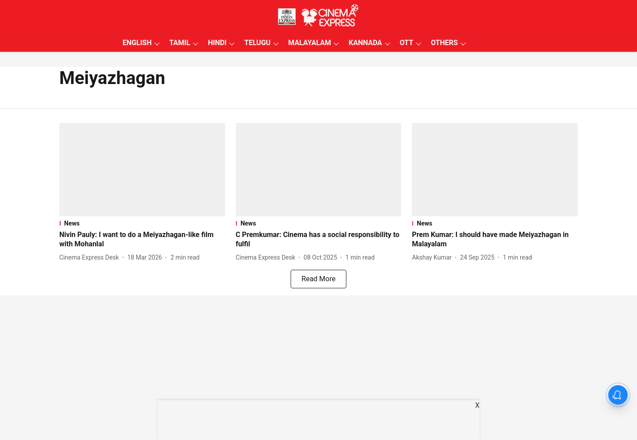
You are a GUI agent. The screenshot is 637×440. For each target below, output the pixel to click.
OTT (406, 42)
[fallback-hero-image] (142, 169)
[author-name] (91, 257)
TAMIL (179, 42)
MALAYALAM (309, 42)
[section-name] (142, 223)
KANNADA (365, 42)
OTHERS (444, 42)
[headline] (142, 239)
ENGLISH (137, 42)
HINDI (217, 42)
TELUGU (257, 42)
